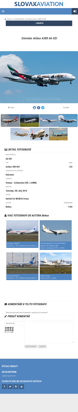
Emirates (10, 174)
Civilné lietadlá (19, 19)
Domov (9, 19)
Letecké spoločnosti (9, 376)
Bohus (9, 206)
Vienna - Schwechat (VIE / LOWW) (21, 182)
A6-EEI (9, 158)
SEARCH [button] (39, 23)
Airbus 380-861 (13, 166)
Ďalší (65, 108)
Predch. (12, 108)
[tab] (39, 23)
